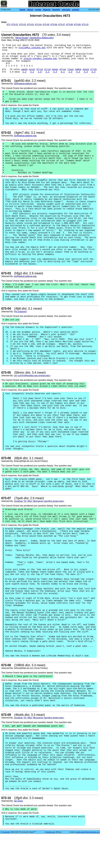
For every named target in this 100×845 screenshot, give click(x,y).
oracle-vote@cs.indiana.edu (40, 58)
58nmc (55, 69)
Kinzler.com (50, 832)
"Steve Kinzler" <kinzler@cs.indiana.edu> (34, 38)
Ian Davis (18, 801)
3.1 (47, 72)
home (22, 10)
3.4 (55, 72)
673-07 (61, 24)
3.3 (78, 72)
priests (75, 10)
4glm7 (32, 69)
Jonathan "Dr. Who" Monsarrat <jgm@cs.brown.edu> (39, 501)
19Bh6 (78, 69)
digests (46, 10)
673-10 (85, 24)
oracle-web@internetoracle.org (87, 832)
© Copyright (5, 832)
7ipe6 (70, 69)
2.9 (70, 72)
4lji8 (47, 69)
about (30, 10)
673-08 (69, 24)
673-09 (77, 24)
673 (8, 24)
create (38, 10)
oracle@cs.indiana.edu (32, 48)
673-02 (22, 24)
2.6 (40, 72)
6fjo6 (63, 69)
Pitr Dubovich (20, 311)
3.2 (32, 72)
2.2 (24, 72)
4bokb (86, 69)
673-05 (46, 24)
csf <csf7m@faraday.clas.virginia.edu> (32, 375)
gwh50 (24, 69)
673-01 (14, 24)
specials (66, 10)
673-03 (30, 24)
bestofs (56, 10)
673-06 (53, 24)
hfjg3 (39, 69)
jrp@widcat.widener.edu (25, 83)
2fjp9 (93, 69)
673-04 (38, 24)
